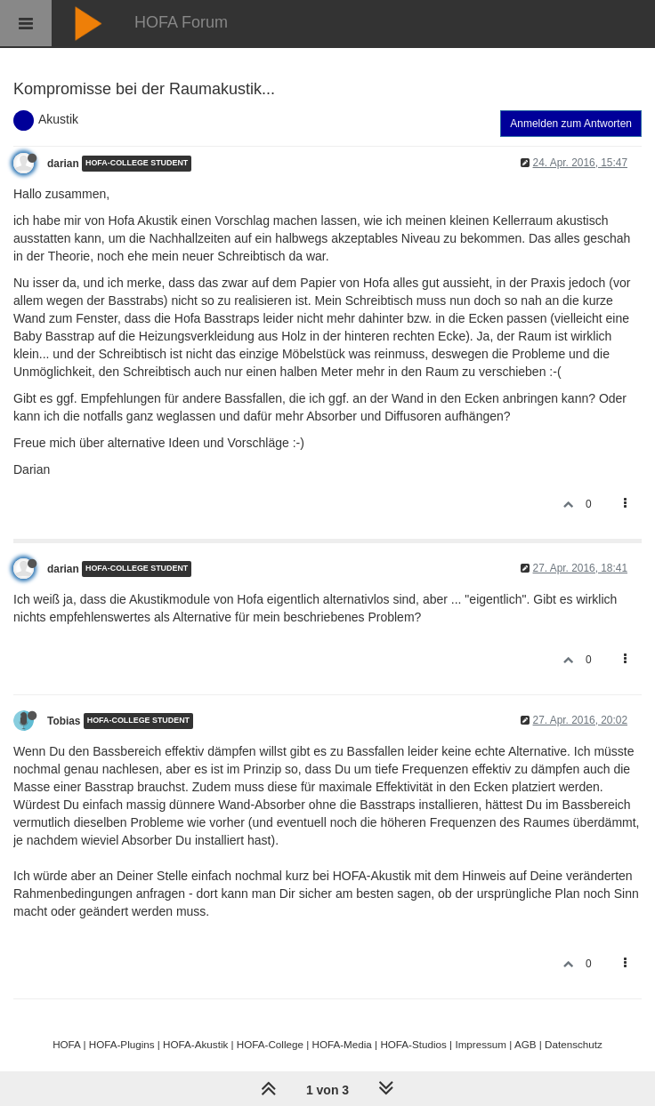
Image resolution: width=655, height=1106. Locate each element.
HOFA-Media (341, 1044)
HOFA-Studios (413, 1044)
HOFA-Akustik (195, 1044)
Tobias (63, 721)
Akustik (58, 119)
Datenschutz (573, 1044)
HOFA (66, 1044)
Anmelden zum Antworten (571, 123)
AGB (525, 1044)
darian (63, 163)
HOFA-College (270, 1044)
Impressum (480, 1044)
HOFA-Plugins (122, 1044)
